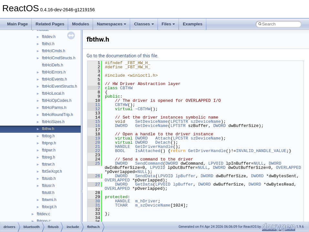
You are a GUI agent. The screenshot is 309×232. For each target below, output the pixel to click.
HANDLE (122, 147)
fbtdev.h (49, 36)
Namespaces (112, 24)
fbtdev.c (43, 214)
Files (168, 24)
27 (94, 184)
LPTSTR (178, 126)
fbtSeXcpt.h (52, 171)
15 (94, 121)
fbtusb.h (49, 178)
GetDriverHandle (154, 147)
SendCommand (149, 163)
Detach (162, 142)
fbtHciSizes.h (53, 122)
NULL (258, 163)
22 (94, 151)
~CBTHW (142, 109)
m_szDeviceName (152, 205)
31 (94, 205)
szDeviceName (206, 121)
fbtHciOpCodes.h (56, 100)
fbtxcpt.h (49, 207)
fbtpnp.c (44, 221)
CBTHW (126, 88)
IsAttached (147, 151)
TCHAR (121, 205)
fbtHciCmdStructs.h (58, 58)
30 (94, 201)
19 (94, 138)
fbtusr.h (48, 185)
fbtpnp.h (49, 143)
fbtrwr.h (48, 164)
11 (94, 105)
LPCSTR (180, 138)
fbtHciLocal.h (53, 93)
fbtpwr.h (49, 150)
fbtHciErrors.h (54, 72)
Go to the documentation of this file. (123, 55)
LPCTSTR (179, 121)
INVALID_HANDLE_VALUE (261, 151)
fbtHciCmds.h (53, 51)
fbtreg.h (48, 157)
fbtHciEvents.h (54, 79)
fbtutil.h (48, 192)
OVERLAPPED (288, 167)
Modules (80, 24)
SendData (145, 176)
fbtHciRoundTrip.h (57, 114)
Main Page (17, 24)
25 (94, 163)
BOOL (120, 151)
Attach (162, 138)
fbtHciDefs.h (52, 65)
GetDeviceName (151, 126)
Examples (192, 24)
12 (94, 109)
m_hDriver (146, 201)
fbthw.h (48, 129)
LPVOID (215, 163)
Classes (144, 24)
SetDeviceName (151, 121)
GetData (144, 184)
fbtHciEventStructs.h (59, 86)
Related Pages (50, 24)
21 (94, 147)
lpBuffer (185, 176)
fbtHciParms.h (54, 107)
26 (94, 176)
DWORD (121, 126)
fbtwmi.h (49, 200)
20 (94, 142)
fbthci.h (48, 44)
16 (94, 126)
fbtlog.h (48, 136)
